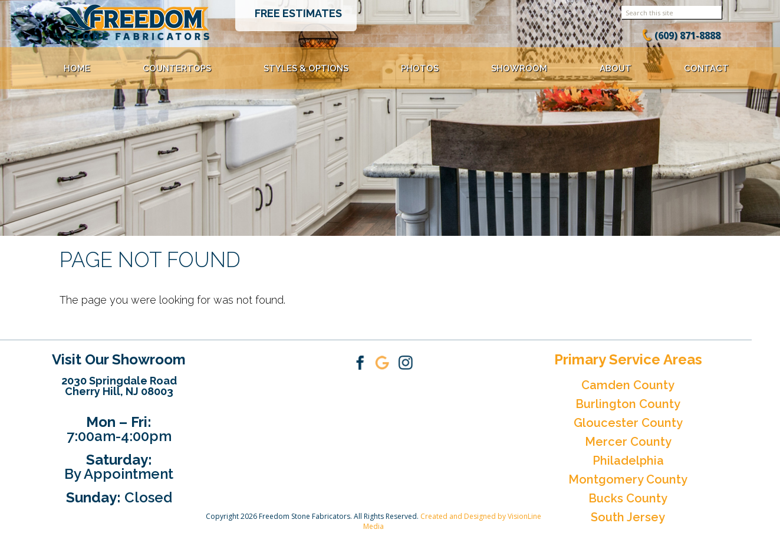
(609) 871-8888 (687, 35)
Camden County (627, 385)
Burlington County (627, 404)
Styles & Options (306, 68)
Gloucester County (628, 423)
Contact (706, 68)
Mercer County (628, 442)
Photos (420, 68)
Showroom (519, 68)
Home (77, 68)
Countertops (177, 68)
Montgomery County (627, 479)
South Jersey (628, 517)
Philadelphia (628, 460)
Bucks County (627, 498)
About (615, 68)
